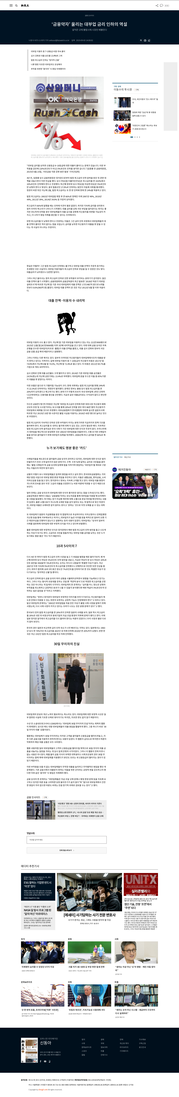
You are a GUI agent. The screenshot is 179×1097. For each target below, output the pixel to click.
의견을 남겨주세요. (36, 840)
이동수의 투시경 (123, 89)
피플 (102, 1051)
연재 (121, 1039)
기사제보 (142, 1039)
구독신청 (142, 1043)
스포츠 (84, 1051)
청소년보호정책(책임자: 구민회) (99, 1080)
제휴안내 (55, 1080)
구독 (45, 797)
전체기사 (104, 1055)
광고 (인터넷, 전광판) (43, 1080)
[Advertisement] (61, 246)
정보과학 (104, 1047)
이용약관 (70, 1080)
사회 (83, 1043)
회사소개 (32, 1080)
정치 (83, 1039)
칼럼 (83, 1055)
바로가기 (147, 470)
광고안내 (142, 1047)
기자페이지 (124, 1051)
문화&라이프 (86, 1047)
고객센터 (63, 1080)
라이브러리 (124, 1047)
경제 (102, 1039)
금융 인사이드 (33, 797)
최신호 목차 (124, 1043)
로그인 (166, 6)
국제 (102, 1043)
